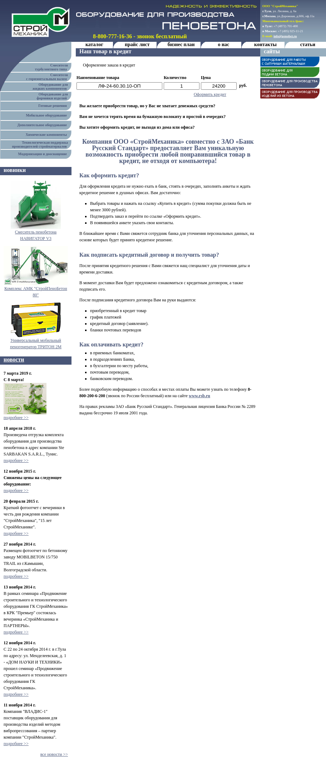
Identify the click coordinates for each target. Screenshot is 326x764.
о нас (223, 44)
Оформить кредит (210, 94)
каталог (94, 44)
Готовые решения (53, 106)
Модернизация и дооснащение (43, 154)
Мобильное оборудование (47, 115)
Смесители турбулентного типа (53, 67)
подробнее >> (16, 417)
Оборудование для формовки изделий (54, 96)
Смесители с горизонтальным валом (48, 77)
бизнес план (181, 44)
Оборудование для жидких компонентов (52, 86)
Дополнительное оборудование (43, 125)
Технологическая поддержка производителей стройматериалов (41, 144)
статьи (307, 44)
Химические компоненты (47, 135)
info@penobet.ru (285, 36)
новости (14, 359)
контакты (265, 44)
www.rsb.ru (199, 395)
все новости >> (54, 754)
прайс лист (137, 44)
